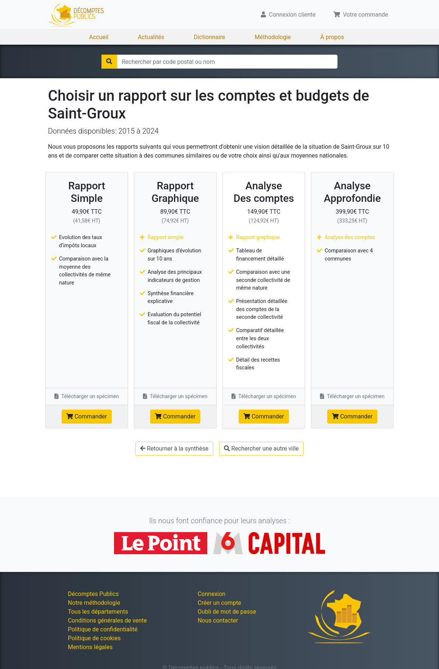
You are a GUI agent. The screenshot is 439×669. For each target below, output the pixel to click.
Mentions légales (90, 647)
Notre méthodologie (94, 602)
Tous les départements (98, 611)
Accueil (98, 37)
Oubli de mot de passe (227, 611)
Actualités (151, 37)
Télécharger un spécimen (87, 396)
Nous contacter (218, 620)
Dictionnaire (209, 37)
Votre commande (360, 14)
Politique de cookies (94, 638)
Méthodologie (273, 37)
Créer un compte (219, 602)
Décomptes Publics (93, 593)
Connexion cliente (288, 14)
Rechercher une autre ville (261, 448)
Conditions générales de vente (107, 620)
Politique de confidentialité (103, 629)
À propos (332, 37)
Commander (86, 416)
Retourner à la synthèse (174, 448)
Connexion (211, 593)
